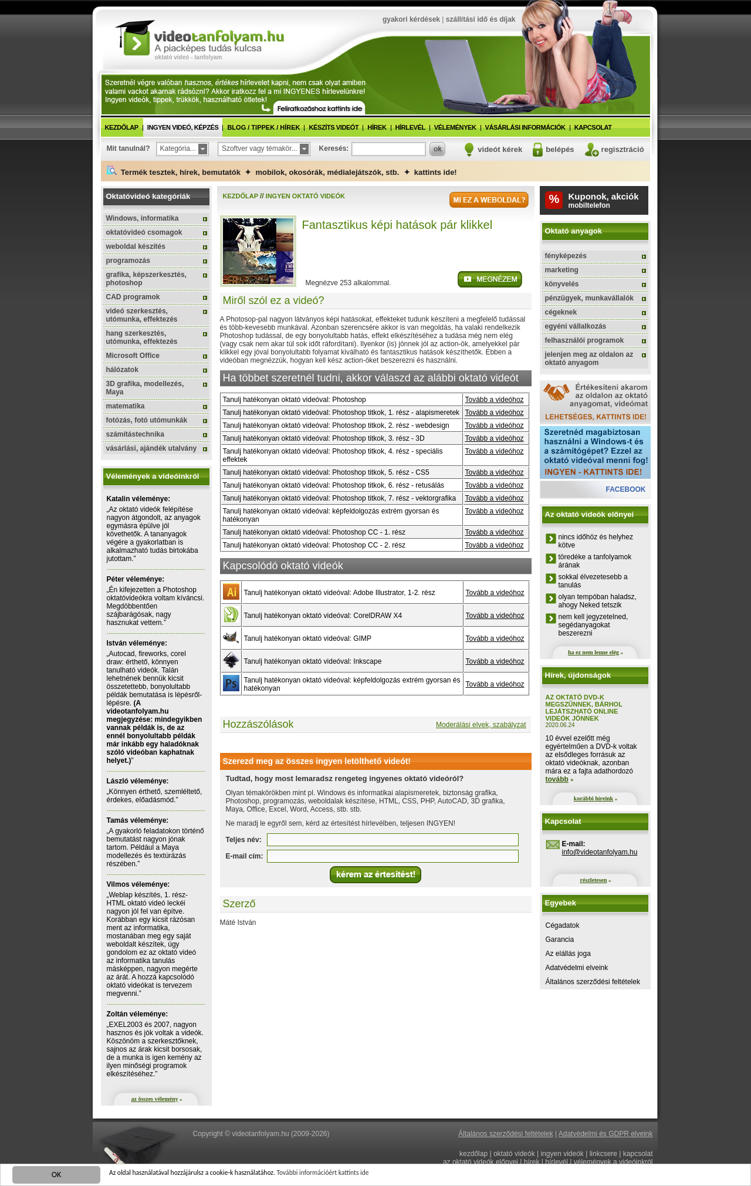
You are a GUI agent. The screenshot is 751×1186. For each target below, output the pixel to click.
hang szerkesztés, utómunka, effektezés (142, 337)
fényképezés (566, 256)
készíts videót (333, 127)
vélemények (455, 127)
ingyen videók (561, 1154)
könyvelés (562, 284)
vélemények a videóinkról (613, 1162)
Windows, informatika (142, 218)
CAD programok (133, 297)
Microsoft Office (133, 356)
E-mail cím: (244, 856)
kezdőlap (121, 127)
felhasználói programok (584, 340)
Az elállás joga (568, 954)
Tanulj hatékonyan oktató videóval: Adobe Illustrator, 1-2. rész (339, 593)
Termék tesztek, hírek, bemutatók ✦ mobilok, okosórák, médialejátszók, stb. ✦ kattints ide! (282, 171)
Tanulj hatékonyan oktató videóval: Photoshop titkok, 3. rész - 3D (324, 438)
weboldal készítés (135, 246)
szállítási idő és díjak (481, 19)
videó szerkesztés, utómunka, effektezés (142, 315)
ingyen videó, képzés (183, 127)
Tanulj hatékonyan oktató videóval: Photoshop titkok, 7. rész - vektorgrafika (339, 498)
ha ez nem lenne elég (593, 652)
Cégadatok (563, 925)
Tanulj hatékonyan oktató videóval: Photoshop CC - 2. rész (314, 545)
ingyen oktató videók (305, 196)
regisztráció (622, 149)
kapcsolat (593, 127)
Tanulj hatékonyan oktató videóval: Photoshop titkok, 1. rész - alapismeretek (341, 412)
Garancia (560, 939)
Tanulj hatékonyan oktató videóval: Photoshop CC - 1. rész (314, 532)
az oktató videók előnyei (480, 1162)
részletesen (593, 880)
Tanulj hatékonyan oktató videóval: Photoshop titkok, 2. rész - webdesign (336, 425)
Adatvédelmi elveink (577, 968)
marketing (562, 270)
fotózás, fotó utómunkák (147, 420)
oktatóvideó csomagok (144, 232)
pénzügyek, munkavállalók (589, 298)
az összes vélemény (154, 1099)
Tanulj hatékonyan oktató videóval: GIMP (307, 638)
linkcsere (603, 1154)
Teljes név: (244, 840)
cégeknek (561, 312)
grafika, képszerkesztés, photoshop (146, 279)
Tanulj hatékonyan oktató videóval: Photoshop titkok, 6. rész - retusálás (334, 485)
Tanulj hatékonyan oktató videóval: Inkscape (313, 661)
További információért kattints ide (368, 1176)
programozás (128, 260)
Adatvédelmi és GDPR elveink (606, 1134)
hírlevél (410, 127)
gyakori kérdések (411, 19)
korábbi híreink (593, 798)
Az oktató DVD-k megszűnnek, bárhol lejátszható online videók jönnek (584, 708)
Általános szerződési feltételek (593, 982)
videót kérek (500, 149)
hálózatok (122, 370)
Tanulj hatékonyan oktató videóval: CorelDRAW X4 (323, 615)
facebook (625, 489)
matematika (125, 406)
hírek (376, 127)
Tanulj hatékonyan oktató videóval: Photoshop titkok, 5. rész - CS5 (326, 472)
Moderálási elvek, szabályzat (481, 725)
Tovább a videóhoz (494, 400)
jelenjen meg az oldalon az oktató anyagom (589, 358)
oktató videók (514, 1154)
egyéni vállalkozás (576, 326)
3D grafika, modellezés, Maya (145, 388)
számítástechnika (135, 434)
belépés (560, 149)
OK (57, 1176)
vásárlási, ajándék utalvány (151, 448)
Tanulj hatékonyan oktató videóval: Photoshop (294, 400)
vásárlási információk (525, 127)
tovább (557, 779)
